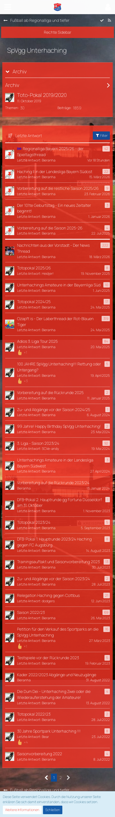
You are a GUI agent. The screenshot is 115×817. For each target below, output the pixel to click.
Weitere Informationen (22, 809)
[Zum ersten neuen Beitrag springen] (9, 97)
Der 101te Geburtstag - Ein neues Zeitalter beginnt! (54, 208)
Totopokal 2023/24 (33, 522)
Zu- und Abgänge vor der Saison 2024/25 (53, 409)
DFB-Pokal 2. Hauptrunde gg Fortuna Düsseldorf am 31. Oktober (59, 502)
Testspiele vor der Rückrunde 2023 (48, 657)
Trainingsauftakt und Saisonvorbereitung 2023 (58, 561)
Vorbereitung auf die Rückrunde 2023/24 (53, 482)
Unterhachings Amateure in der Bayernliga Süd (58, 285)
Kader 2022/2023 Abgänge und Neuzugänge (56, 674)
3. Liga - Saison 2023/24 (38, 443)
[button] (8, 7)
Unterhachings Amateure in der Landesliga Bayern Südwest (55, 463)
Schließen (52, 809)
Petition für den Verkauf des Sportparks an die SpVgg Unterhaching (57, 632)
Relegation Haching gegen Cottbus (48, 595)
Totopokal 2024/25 (34, 301)
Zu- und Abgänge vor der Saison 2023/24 (53, 578)
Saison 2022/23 (31, 612)
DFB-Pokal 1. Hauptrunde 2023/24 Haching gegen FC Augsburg (54, 542)
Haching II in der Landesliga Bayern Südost (54, 171)
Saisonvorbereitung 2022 (39, 753)
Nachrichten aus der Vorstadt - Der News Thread (53, 248)
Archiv (20, 71)
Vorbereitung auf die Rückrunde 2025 (50, 392)
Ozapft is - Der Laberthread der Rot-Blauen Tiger (55, 321)
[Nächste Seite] (68, 778)
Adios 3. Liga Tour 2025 (37, 341)
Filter (101, 135)
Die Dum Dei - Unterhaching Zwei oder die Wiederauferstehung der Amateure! (54, 694)
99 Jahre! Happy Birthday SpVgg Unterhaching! (59, 426)
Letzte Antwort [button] (28, 135)
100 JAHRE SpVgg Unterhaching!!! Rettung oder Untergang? (59, 367)
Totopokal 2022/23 (33, 714)
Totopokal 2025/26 (34, 268)
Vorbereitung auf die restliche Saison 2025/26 (58, 188)
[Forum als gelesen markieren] (102, 20)
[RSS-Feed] (109, 20)
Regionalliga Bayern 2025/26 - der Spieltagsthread (50, 151)
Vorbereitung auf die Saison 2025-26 (50, 228)
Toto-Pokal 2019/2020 (42, 95)
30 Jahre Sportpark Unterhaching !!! (49, 731)
